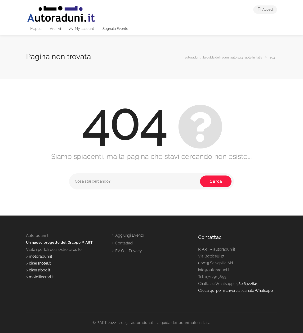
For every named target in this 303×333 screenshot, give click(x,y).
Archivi (55, 29)
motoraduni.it (40, 256)
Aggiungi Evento (129, 235)
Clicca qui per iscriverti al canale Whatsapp (235, 290)
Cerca (215, 181)
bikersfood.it (39, 270)
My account (81, 29)
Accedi (265, 9)
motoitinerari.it (40, 277)
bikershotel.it (40, 263)
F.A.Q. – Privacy (128, 251)
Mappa (35, 29)
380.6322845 (247, 283)
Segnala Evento (115, 29)
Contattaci (124, 243)
